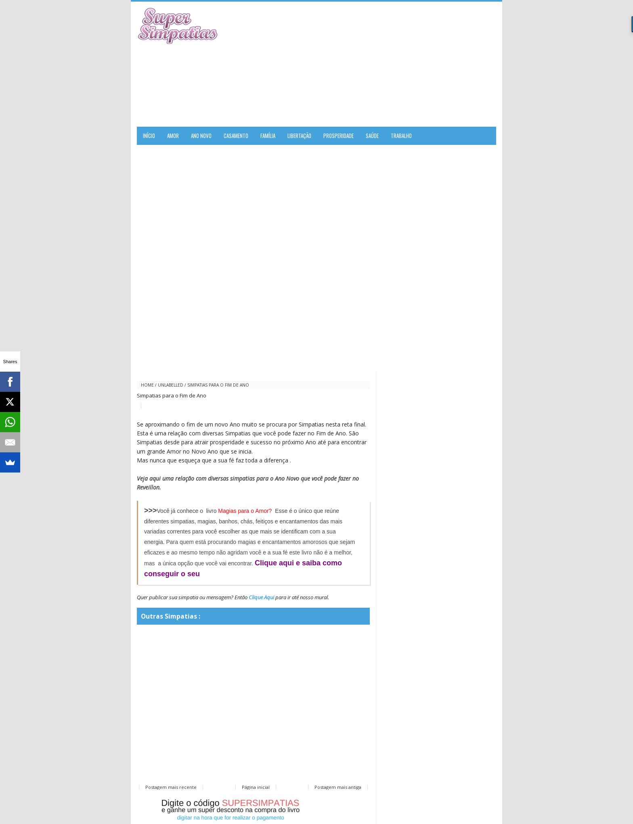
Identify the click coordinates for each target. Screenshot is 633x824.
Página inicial (256, 787)
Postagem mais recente (171, 787)
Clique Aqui (261, 597)
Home (147, 385)
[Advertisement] (401, 64)
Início (149, 136)
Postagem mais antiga (337, 787)
